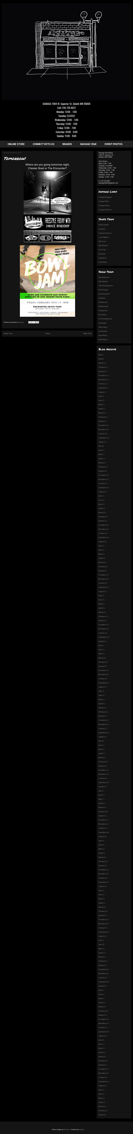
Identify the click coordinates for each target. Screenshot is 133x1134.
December (102, 375)
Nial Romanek (103, 306)
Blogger (81, 1129)
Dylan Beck (102, 258)
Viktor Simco (103, 327)
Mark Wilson (103, 339)
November (102, 379)
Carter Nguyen (104, 237)
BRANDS (67, 144)
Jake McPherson (104, 277)
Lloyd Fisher (103, 262)
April (100, 359)
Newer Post (8, 333)
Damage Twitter (104, 205)
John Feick (102, 254)
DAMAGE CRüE (88, 144)
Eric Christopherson (105, 319)
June (100, 400)
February (102, 367)
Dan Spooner (103, 310)
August (101, 392)
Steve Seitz (102, 249)
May (100, 354)
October (101, 384)
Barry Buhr (102, 314)
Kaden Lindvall (104, 224)
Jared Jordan (103, 331)
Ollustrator (67, 1129)
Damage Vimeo (104, 201)
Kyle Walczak (103, 245)
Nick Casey (102, 241)
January (101, 371)
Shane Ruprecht (104, 294)
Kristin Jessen (103, 302)
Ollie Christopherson (106, 285)
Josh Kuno (102, 229)
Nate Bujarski (103, 281)
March (101, 363)
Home (48, 333)
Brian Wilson (103, 335)
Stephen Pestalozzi (105, 233)
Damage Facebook (105, 209)
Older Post (87, 333)
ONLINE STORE (16, 144)
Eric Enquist (103, 323)
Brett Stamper (103, 289)
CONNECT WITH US (43, 144)
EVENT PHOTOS (113, 144)
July (100, 396)
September (102, 388)
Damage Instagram (105, 197)
